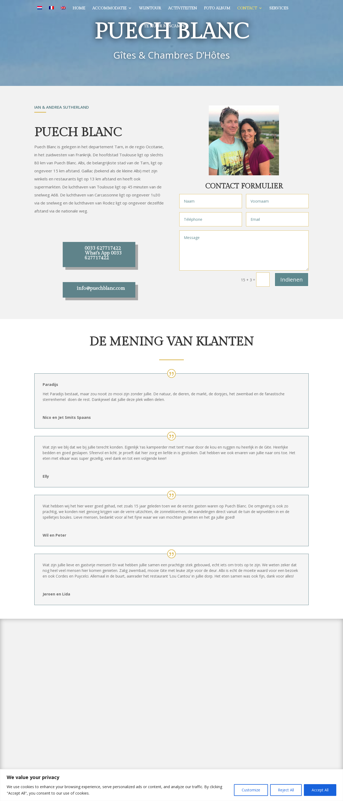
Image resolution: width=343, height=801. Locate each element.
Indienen (291, 279)
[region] (171, 785)
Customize (251, 789)
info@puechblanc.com (101, 288)
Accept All (320, 789)
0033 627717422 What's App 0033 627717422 (103, 253)
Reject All (286, 789)
